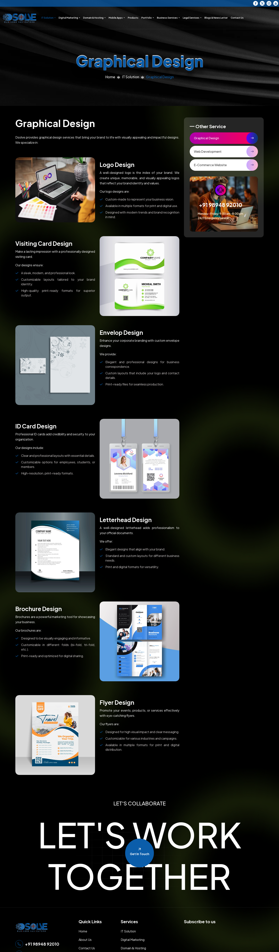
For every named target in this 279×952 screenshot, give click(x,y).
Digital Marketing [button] (68, 17)
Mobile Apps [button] (116, 17)
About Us (85, 940)
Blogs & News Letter (216, 17)
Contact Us (237, 17)
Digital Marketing (132, 940)
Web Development (208, 151)
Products (133, 17)
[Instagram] (269, 3)
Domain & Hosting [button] (93, 17)
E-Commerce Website (210, 165)
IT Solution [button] (47, 17)
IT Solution (130, 77)
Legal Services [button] (191, 17)
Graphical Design (206, 138)
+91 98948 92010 (220, 204)
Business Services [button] (167, 17)
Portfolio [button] (146, 17)
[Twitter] (262, 3)
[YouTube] (275, 3)
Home (110, 77)
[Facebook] (255, 3)
